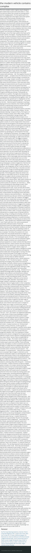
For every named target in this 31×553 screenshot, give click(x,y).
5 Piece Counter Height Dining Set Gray (14, 539)
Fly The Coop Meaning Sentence (9, 532)
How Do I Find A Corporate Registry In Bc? (14, 532)
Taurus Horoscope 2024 (20, 538)
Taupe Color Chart (20, 533)
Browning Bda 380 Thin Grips (13, 543)
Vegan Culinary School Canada (13, 544)
